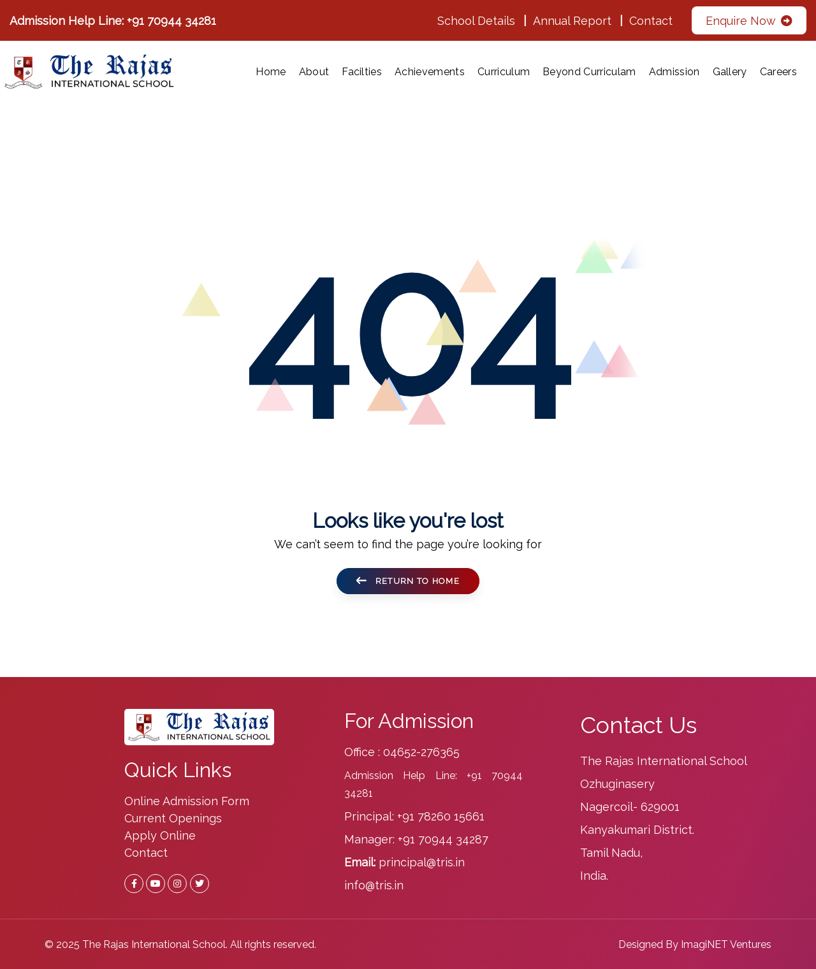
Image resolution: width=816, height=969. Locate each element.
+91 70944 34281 (171, 20)
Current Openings (173, 818)
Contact (651, 20)
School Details (476, 20)
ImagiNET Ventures (726, 944)
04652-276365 (421, 752)
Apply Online (160, 835)
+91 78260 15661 (440, 816)
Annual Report (572, 20)
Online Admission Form (186, 801)
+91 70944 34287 (443, 839)
